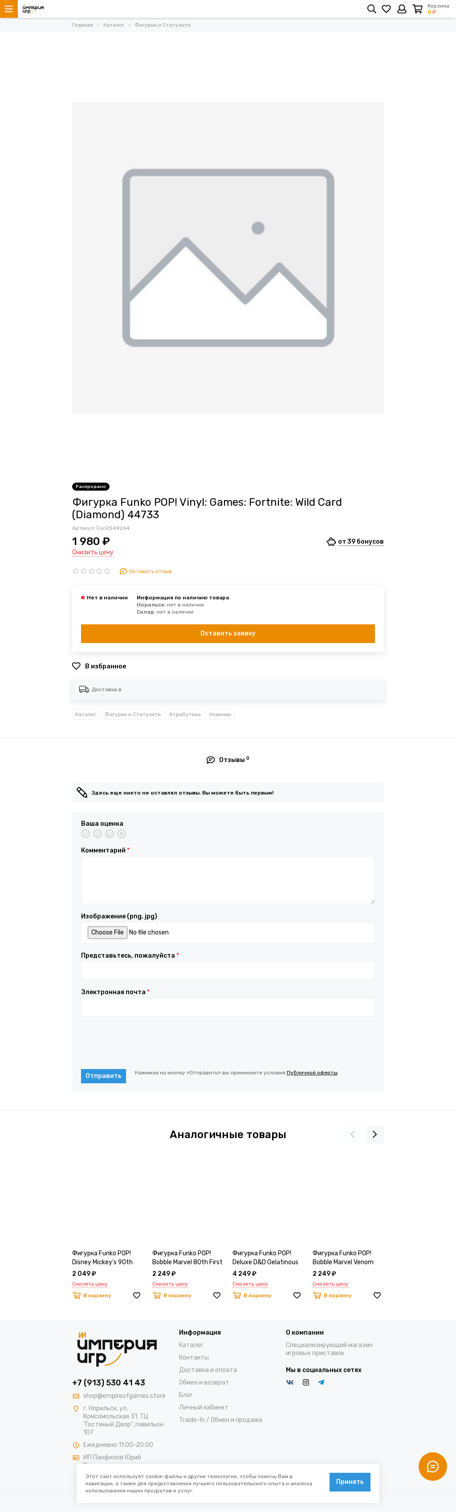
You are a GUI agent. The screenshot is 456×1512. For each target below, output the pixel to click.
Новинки (220, 714)
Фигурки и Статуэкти (133, 714)
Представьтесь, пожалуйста (130, 955)
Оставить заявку (228, 633)
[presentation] (148, 1042)
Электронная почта (115, 992)
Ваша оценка (102, 824)
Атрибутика (185, 714)
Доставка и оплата (208, 1370)
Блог (186, 1395)
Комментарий (105, 850)
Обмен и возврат (204, 1382)
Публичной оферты (312, 1072)
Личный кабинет (203, 1407)
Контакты (194, 1357)
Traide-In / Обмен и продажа (220, 1420)
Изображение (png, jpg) (119, 916)
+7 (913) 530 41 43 (108, 1383)
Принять (350, 1482)
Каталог (85, 714)
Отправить (104, 1076)
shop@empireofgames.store (124, 1396)
